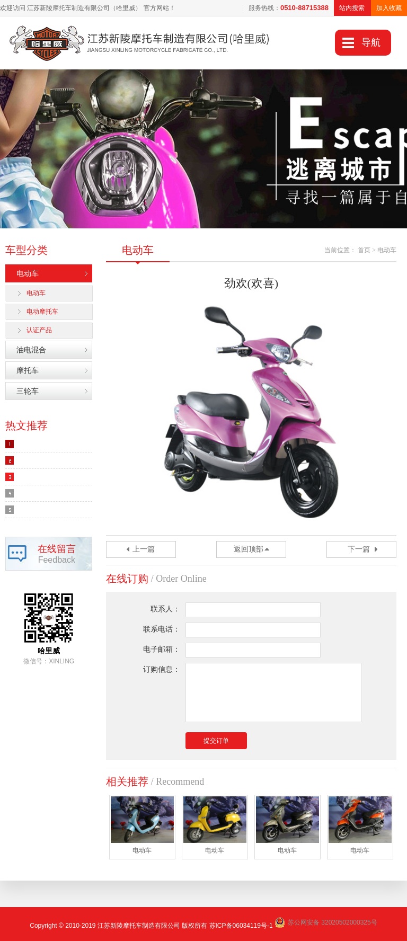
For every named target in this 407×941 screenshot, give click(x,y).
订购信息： (161, 669)
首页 (364, 250)
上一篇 (143, 549)
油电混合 (31, 349)
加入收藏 (389, 8)
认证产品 (39, 330)
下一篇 (359, 549)
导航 (371, 42)
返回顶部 (248, 549)
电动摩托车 (42, 311)
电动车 (27, 273)
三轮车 (27, 391)
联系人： (165, 609)
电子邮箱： (161, 649)
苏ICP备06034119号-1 (241, 925)
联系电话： (161, 629)
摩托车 (27, 370)
